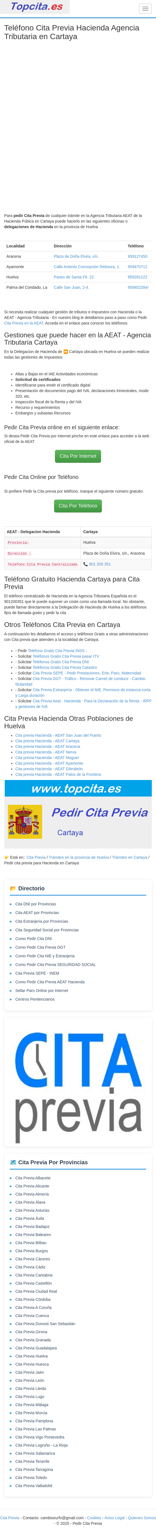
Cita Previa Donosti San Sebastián (45, 1324)
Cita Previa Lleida (30, 1388)
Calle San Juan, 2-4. (71, 287)
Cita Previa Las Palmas (35, 1429)
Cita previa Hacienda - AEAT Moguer (47, 757)
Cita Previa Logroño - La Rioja (41, 1445)
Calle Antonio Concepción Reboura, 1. (87, 266)
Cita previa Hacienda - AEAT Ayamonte (49, 763)
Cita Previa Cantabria (33, 1275)
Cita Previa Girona (31, 1332)
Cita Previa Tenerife (32, 1461)
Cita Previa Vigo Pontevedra (39, 1437)
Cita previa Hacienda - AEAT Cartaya (47, 741)
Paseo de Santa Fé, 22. (74, 277)
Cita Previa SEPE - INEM (37, 973)
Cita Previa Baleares (33, 1234)
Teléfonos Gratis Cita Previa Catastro (65, 667)
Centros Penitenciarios (35, 999)
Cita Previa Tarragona (34, 1469)
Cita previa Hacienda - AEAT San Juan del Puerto (58, 735)
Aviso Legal (114, 1518)
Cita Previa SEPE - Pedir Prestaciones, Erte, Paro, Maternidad (87, 673)
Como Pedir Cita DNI (33, 938)
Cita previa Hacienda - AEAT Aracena (47, 746)
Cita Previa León (29, 1380)
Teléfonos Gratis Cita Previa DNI (61, 662)
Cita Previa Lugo (29, 1396)
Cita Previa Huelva (31, 1356)
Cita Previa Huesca (32, 1364)
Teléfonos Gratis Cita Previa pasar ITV (66, 656)
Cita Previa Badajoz (32, 1226)
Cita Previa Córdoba (33, 1299)
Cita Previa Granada (33, 1340)
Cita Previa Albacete (33, 1178)
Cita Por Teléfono (78, 506)
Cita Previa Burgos (31, 1251)
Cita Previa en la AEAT (23, 323)
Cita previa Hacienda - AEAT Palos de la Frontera (58, 774)
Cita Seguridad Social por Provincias (47, 930)
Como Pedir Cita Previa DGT (40, 947)
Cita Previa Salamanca (35, 1453)
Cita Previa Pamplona (34, 1421)
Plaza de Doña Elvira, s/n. (76, 256)
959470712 (137, 266)
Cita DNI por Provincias (35, 904)
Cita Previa (36, 857)
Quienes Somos (142, 1518)
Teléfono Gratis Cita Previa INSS (56, 650)
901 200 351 (100, 564)
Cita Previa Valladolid (33, 1485)
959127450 (137, 256)
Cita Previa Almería (32, 1194)
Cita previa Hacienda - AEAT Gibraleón (49, 769)
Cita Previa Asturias (32, 1210)
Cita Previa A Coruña (33, 1307)
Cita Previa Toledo (31, 1477)
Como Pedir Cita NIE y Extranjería (45, 956)
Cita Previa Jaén (29, 1372)
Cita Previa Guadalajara (36, 1348)
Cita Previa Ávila (29, 1218)
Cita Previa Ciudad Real (36, 1291)
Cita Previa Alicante (32, 1186)
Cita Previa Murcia (31, 1413)
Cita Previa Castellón (33, 1283)
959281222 (137, 277)
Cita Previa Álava (30, 1202)
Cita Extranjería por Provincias (41, 921)
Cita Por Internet (78, 456)
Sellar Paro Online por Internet (41, 990)
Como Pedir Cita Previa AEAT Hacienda (50, 982)
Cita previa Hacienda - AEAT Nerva (45, 752)
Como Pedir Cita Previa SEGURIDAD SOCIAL (55, 964)
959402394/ (138, 287)
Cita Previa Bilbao (30, 1243)
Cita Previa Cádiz (30, 1267)
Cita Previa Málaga (31, 1404)
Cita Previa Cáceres (32, 1259)
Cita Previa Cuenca (32, 1315)
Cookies (94, 1518)
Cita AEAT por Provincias (37, 912)
